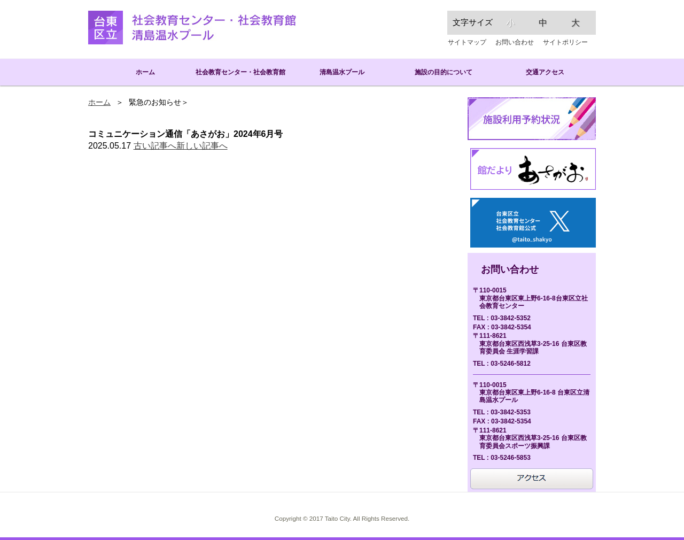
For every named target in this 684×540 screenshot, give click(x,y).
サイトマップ (467, 42)
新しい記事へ (202, 145)
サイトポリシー (565, 42)
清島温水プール (342, 71)
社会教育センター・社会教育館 (240, 71)
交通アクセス (545, 71)
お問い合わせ (514, 42)
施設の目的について (443, 71)
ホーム (139, 71)
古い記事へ (155, 145)
